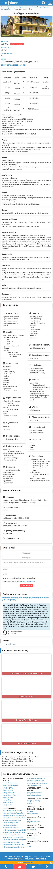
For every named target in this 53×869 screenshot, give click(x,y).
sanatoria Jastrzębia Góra (35, 781)
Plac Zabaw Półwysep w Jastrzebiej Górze (26, 673)
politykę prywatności (28, 581)
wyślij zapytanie (26, 585)
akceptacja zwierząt (33, 801)
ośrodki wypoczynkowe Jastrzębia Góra (15, 840)
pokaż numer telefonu (17, 44)
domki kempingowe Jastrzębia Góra (14, 815)
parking (29, 803)
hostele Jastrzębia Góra (10, 823)
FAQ (40, 857)
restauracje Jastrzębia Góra (36, 778)
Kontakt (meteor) (21, 857)
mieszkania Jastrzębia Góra (12, 835)
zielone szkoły (31, 830)
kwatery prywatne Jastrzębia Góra (14, 832)
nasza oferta (29, 859)
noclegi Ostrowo (8, 797)
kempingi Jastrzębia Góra (11, 827)
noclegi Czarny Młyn (9, 795)
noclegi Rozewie (8, 790)
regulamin (33, 857)
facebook (8, 857)
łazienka (30, 811)
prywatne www (11, 644)
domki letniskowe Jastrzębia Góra (14, 818)
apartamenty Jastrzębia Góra (12, 810)
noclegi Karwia (7, 805)
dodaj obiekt (41, 859)
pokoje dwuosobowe (34, 795)
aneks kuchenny (32, 814)
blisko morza (31, 838)
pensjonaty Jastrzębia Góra (11, 842)
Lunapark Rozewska (26, 697)
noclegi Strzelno (8, 802)
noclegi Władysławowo (10, 783)
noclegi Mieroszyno (9, 793)
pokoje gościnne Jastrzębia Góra (13, 844)
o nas (20, 859)
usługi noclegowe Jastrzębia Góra (38, 783)
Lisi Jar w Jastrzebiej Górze (26, 720)
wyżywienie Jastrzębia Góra (12, 820)
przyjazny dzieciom (33, 822)
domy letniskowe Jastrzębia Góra (13, 813)
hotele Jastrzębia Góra (10, 825)
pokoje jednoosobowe (34, 793)
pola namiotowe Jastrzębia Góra (13, 847)
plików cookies (28, 862)
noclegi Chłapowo (8, 800)
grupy (29, 846)
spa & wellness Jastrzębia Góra (13, 837)
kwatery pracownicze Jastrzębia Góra (15, 830)
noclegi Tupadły (8, 788)
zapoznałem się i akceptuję (18, 581)
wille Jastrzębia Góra (34, 786)
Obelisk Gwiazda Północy (26, 743)
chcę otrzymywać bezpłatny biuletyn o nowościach (19, 578)
